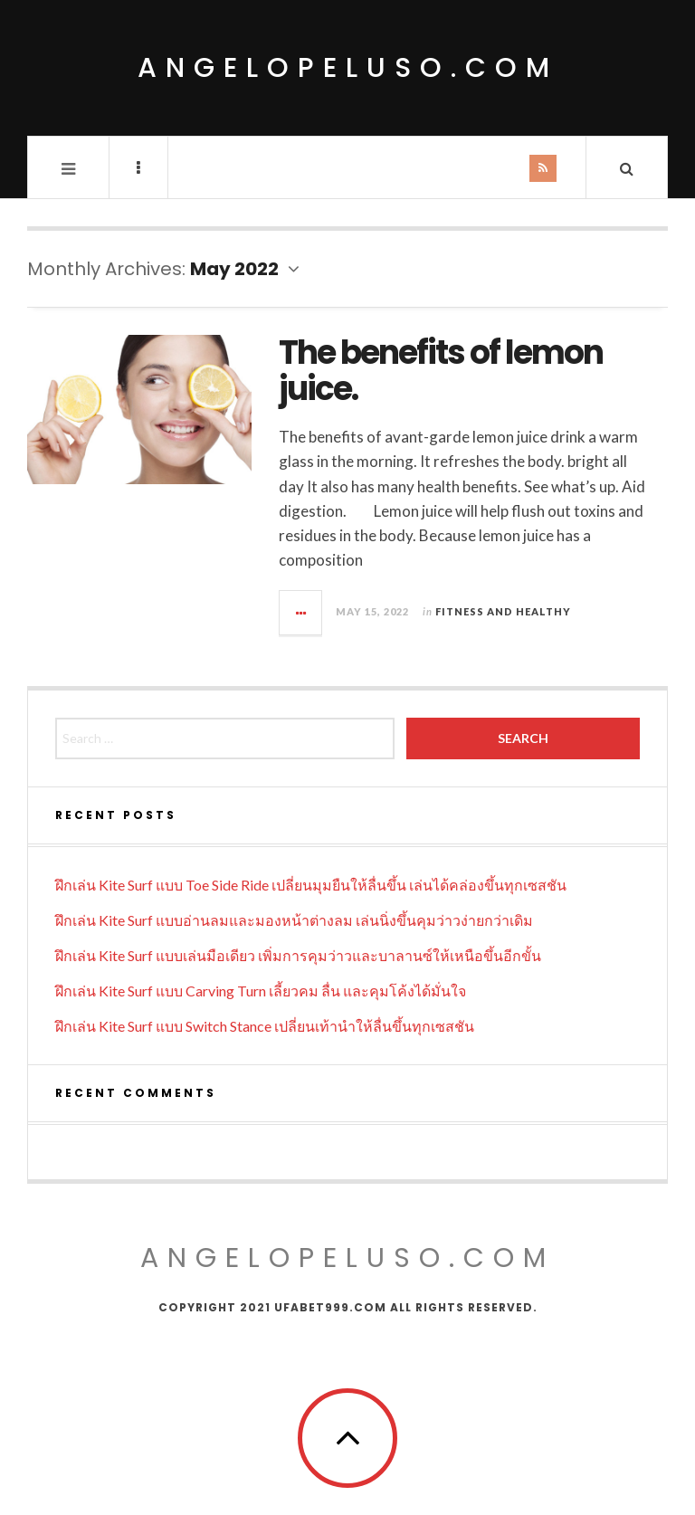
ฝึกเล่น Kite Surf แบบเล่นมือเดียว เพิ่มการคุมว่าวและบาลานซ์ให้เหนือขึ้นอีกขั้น (298, 955)
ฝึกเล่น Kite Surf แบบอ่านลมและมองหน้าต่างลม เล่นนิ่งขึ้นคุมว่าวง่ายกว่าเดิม (294, 920)
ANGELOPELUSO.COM (347, 1258)
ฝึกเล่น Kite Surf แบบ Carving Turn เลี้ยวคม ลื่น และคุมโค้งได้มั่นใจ (260, 990)
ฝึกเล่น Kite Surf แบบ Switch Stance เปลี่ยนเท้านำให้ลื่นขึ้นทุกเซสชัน (264, 1025)
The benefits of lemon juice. (441, 370)
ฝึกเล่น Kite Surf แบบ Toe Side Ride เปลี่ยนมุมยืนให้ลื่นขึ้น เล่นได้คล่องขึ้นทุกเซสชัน (310, 884)
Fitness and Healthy (503, 611)
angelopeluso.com (348, 68)
